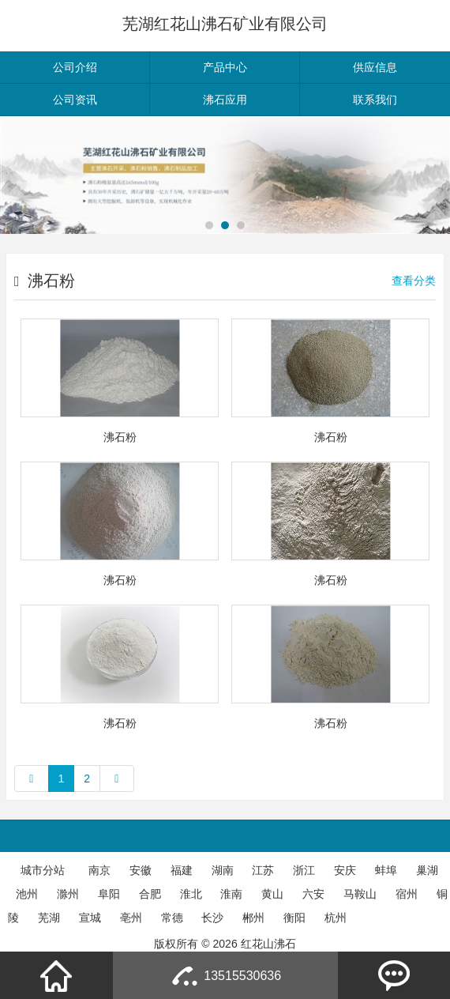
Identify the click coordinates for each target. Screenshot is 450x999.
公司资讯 (75, 99)
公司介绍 (75, 67)
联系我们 (375, 99)
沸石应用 (225, 99)
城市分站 (43, 870)
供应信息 (375, 67)
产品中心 (225, 67)
